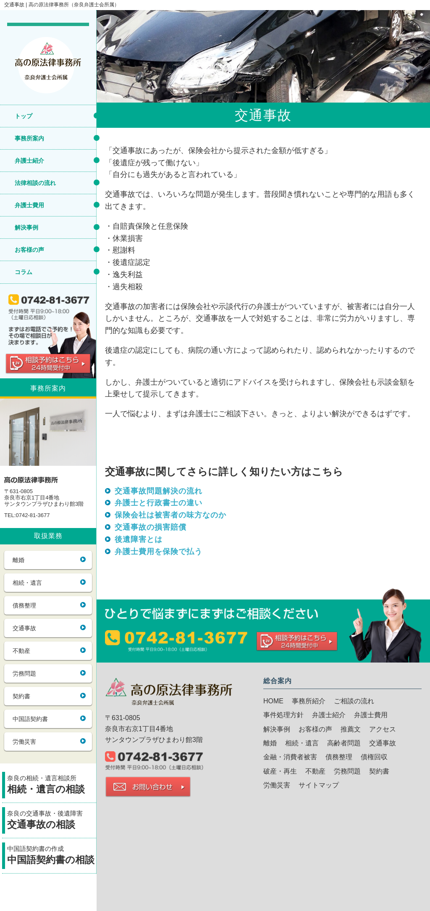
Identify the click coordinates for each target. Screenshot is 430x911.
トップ (23, 116)
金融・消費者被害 (290, 756)
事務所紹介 (308, 701)
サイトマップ (319, 785)
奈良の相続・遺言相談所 (51, 785)
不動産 (21, 650)
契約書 (21, 696)
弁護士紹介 (29, 160)
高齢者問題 (344, 743)
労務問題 (24, 673)
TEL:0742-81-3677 (27, 515)
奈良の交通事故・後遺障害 (51, 821)
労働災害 (24, 741)
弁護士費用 (29, 205)
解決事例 (26, 227)
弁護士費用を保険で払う (158, 551)
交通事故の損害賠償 (150, 527)
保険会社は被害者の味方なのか (170, 515)
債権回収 (374, 756)
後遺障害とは (139, 539)
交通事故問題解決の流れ (158, 491)
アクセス (382, 729)
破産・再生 (280, 771)
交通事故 (24, 628)
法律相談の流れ (35, 183)
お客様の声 (29, 249)
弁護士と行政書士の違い (158, 503)
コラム (23, 272)
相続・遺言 (27, 582)
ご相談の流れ (354, 701)
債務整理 (24, 605)
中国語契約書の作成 (51, 856)
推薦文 (351, 729)
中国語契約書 (30, 719)
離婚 (18, 560)
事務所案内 (29, 138)
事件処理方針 (283, 714)
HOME (273, 701)
